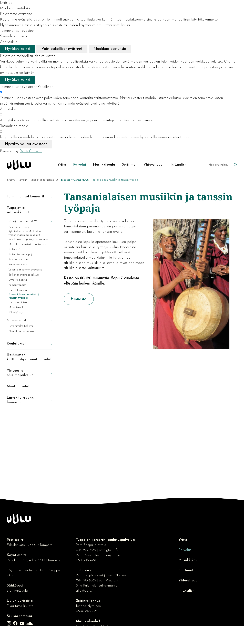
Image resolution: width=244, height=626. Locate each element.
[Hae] (235, 165)
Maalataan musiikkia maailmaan (27, 244)
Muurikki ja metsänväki (21, 331)
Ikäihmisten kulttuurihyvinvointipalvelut (26, 357)
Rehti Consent (31, 151)
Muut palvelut (18, 386)
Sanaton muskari (18, 259)
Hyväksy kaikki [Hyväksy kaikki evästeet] (17, 49)
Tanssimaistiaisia (17, 302)
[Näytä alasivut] (49, 196)
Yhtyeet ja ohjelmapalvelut (20, 373)
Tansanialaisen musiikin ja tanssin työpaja (24, 296)
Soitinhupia (14, 249)
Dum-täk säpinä (17, 290)
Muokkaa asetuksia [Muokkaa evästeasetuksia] (110, 49)
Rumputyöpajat (17, 285)
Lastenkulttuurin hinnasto (20, 400)
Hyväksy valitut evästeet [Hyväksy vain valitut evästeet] (26, 144)
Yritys (182, 540)
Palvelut (22, 180)
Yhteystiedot (188, 580)
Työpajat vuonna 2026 (22, 221)
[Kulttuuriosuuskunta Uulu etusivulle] (19, 165)
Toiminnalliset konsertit (25, 196)
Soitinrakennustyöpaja (20, 254)
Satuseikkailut (16, 320)
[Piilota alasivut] (49, 210)
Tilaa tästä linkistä (20, 606)
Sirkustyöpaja (16, 312)
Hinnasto (78, 299)
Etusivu (11, 180)
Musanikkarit (15, 307)
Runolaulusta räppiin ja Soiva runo (28, 239)
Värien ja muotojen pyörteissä (25, 269)
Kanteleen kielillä (17, 264)
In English (186, 590)
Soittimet (185, 570)
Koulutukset (16, 343)
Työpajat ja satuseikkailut (43, 180)
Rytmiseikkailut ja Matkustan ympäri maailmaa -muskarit (24, 233)
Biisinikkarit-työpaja (19, 227)
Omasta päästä (17, 280)
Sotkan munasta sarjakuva (23, 275)
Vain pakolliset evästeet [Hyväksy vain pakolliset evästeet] (62, 49)
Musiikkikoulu (189, 560)
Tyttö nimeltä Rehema (21, 326)
